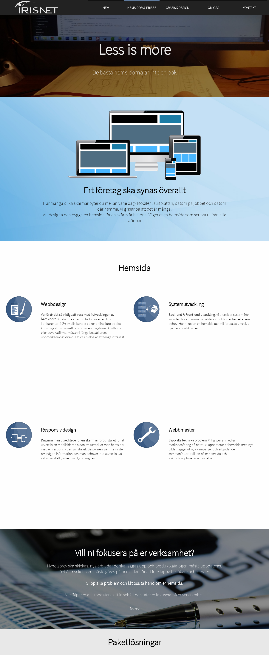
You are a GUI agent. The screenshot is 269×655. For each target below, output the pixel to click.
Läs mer (135, 609)
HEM (106, 7)
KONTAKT (249, 7)
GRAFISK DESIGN (177, 7)
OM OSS (213, 7)
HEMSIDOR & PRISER (141, 7)
